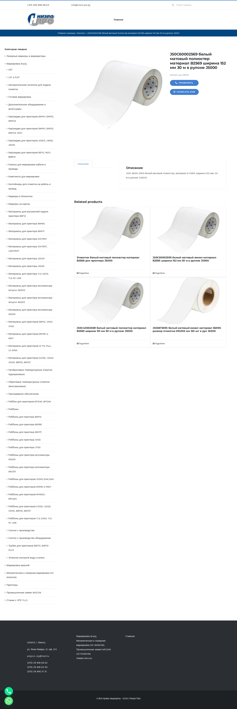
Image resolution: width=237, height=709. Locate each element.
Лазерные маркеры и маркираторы (26, 56)
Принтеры (12, 585)
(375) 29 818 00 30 (37, 667)
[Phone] (9, 691)
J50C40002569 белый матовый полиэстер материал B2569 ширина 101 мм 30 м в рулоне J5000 (111, 329)
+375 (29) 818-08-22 (38, 5)
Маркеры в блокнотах (20, 196)
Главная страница (66, 33)
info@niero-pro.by (80, 5)
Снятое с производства (21, 530)
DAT (10, 69)
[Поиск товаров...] (190, 5)
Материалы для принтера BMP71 (26, 231)
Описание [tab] (83, 164)
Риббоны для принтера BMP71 (25, 432)
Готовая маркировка (19, 97)
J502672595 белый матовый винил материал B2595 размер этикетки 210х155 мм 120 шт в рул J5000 (187, 329)
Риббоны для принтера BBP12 (24, 416)
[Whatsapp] (9, 701)
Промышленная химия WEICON (24, 592)
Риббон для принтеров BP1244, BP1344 (29, 401)
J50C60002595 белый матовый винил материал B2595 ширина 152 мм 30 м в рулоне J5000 (184, 259)
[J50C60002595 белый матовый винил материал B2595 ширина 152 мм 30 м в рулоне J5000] (188, 230)
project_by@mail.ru (38, 656)
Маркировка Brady (17, 63)
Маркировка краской (18, 565)
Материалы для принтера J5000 (26, 266)
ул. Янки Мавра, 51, (42, 649)
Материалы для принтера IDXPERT (27, 238)
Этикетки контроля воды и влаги (26, 557)
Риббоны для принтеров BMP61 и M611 (29, 486)
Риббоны (13, 409)
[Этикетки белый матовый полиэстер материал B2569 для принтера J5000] (112, 230)
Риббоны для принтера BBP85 (25, 424)
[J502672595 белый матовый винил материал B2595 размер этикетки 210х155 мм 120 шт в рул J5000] (188, 300)
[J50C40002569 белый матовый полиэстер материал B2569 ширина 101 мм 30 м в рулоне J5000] (112, 300)
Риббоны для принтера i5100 (24, 439)
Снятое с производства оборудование (29, 538)
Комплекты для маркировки (23, 176)
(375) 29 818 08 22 (37, 662)
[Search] (173, 5)
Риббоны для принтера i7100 (24, 447)
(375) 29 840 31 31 (37, 671)
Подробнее (84, 273)
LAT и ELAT (14, 77)
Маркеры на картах (19, 204)
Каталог (81, 33)
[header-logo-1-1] (41, 13)
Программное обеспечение (23, 394)
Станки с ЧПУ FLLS (17, 600)
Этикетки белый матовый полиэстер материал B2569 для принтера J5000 (108, 259)
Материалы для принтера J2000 (26, 258)
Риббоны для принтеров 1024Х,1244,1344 (31, 479)
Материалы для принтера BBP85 (26, 223)
